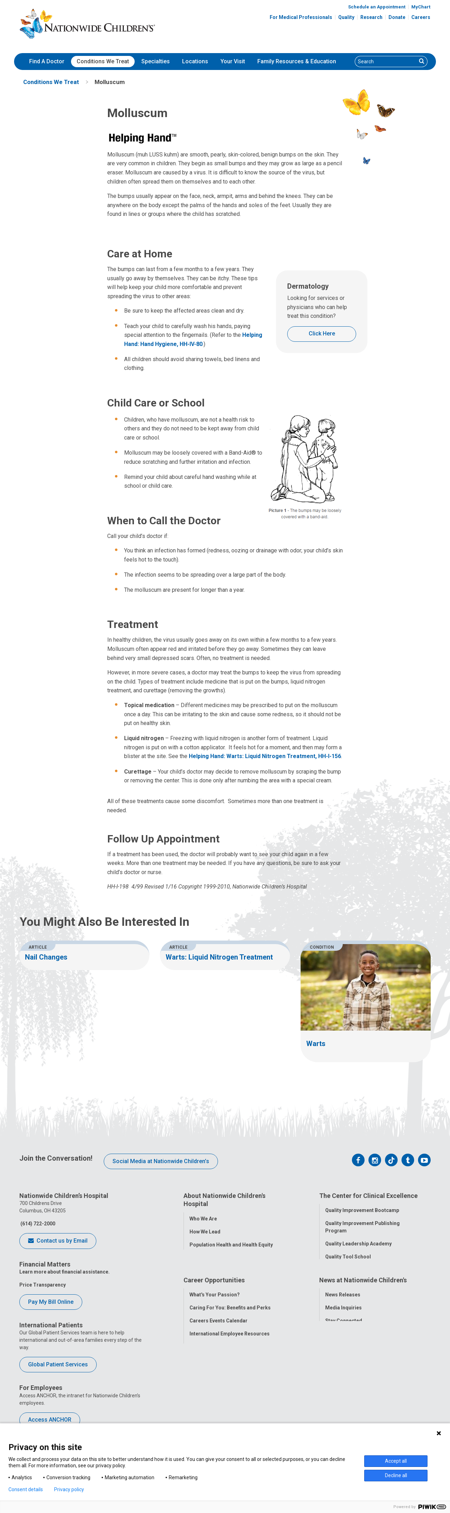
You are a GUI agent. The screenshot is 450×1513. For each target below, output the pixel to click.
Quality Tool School (348, 1255)
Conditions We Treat (103, 61)
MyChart (420, 7)
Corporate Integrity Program (223, 1256)
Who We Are (203, 1217)
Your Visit (232, 61)
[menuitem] (47, 61)
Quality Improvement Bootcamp (362, 1209)
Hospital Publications (350, 1371)
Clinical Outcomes (346, 1268)
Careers (420, 17)
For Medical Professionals (301, 17)
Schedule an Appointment (376, 7)
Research (371, 17)
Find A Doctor (46, 61)
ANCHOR (199, 1397)
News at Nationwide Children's (363, 1319)
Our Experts (338, 1384)
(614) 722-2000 (37, 1223)
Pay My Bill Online (50, 1302)
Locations (195, 61)
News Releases (342, 1332)
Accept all (396, 1461)
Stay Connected (343, 1358)
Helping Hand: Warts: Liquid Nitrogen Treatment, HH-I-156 (265, 756)
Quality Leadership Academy (358, 1242)
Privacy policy (69, 1489)
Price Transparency (42, 1285)
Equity (332, 1294)
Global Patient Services (58, 1364)
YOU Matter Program (214, 1384)
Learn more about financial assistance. (64, 1272)
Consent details (25, 1489)
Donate (396, 17)
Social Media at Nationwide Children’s (160, 1161)
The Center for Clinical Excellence (368, 1195)
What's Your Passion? (214, 1332)
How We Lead (204, 1230)
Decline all (396, 1475)
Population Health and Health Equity (231, 1243)
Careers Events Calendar (218, 1358)
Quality (346, 17)
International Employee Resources (229, 1371)
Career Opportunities (214, 1319)
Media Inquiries (343, 1345)
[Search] (386, 61)
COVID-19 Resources (214, 1410)
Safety (332, 1281)
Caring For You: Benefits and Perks (230, 1345)
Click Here (322, 333)
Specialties (155, 61)
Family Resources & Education (296, 61)
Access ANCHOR (49, 1419)
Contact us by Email (58, 1241)
